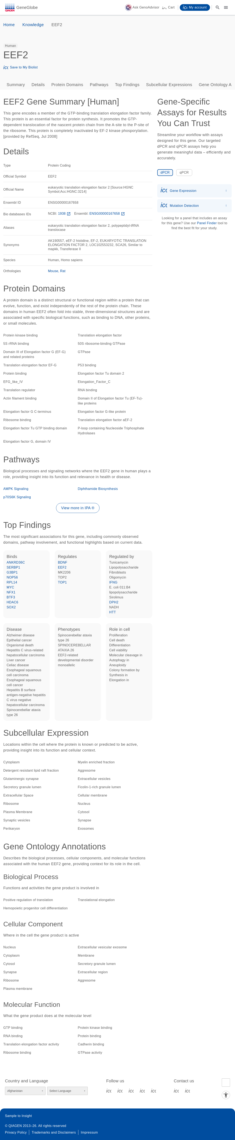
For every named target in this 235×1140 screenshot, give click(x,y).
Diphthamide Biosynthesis (98, 489)
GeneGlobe (27, 7)
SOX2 (11, 607)
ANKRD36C (16, 562)
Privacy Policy (16, 1132)
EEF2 (62, 567)
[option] (10, 45)
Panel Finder (207, 223)
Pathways (99, 84)
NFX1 (11, 592)
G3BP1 (12, 572)
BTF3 (11, 597)
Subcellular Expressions (169, 84)
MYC (10, 587)
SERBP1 (13, 567)
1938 (65, 213)
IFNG (113, 582)
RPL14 (12, 582)
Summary (16, 84)
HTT (112, 612)
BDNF (62, 562)
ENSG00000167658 (107, 213)
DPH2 (113, 602)
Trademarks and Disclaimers (54, 1132)
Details (38, 84)
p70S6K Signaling (17, 497)
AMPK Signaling (15, 489)
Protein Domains (67, 84)
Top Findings (127, 84)
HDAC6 (12, 602)
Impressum (89, 1132)
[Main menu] (226, 7)
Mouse (53, 271)
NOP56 (12, 577)
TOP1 (62, 582)
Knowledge (33, 24)
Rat (63, 271)
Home (9, 24)
